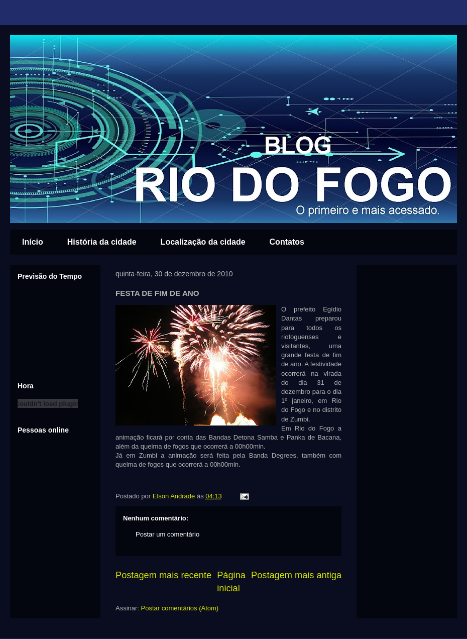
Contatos (287, 242)
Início (32, 242)
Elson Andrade (175, 496)
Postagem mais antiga (296, 575)
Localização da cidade (203, 242)
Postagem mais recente (163, 575)
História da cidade (102, 242)
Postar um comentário (167, 534)
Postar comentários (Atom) (180, 608)
